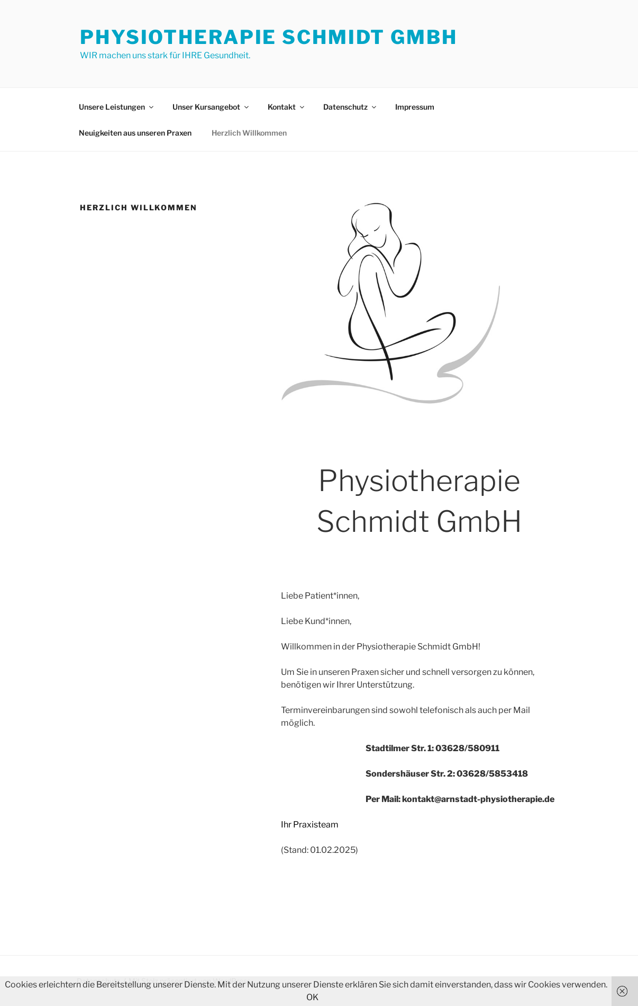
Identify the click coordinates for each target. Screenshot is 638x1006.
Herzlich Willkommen (249, 132)
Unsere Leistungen (117, 106)
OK (312, 997)
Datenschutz (350, 106)
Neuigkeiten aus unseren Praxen (135, 132)
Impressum (414, 106)
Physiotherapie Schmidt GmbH (269, 37)
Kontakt (287, 106)
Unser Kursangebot (211, 106)
